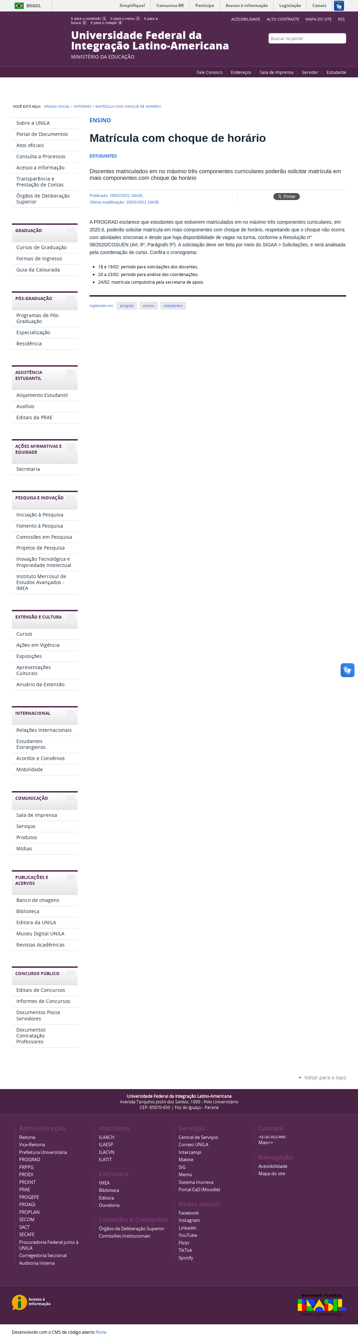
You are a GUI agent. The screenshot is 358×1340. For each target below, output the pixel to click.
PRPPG (26, 1167)
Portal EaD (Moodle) (199, 1190)
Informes (82, 106)
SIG (182, 1167)
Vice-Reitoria (32, 1145)
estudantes (173, 306)
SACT (24, 1227)
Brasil (33, 6)
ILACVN (107, 1152)
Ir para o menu (125, 18)
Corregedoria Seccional (43, 1255)
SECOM (26, 1220)
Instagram (342, 51)
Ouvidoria (109, 1205)
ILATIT (105, 1160)
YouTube (316, 51)
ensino (148, 306)
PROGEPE (29, 1197)
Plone (101, 1332)
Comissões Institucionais (124, 1236)
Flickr (333, 51)
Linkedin (187, 1228)
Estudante (336, 72)
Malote (186, 1160)
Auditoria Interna (37, 1263)
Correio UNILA (193, 1145)
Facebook (325, 51)
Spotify (186, 1258)
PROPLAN (29, 1212)
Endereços (241, 72)
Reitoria (27, 1137)
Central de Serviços (198, 1137)
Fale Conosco (210, 72)
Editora (106, 1198)
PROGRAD (29, 1160)
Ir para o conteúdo (89, 18)
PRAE (24, 1190)
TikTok (185, 1250)
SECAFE (26, 1235)
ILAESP (106, 1145)
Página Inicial (57, 106)
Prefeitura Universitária (43, 1152)
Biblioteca (109, 1190)
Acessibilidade (272, 1166)
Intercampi (190, 1152)
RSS (341, 19)
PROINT (27, 1182)
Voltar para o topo (325, 1077)
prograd (126, 306)
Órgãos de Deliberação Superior (131, 1229)
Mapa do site (318, 19)
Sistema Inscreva (196, 1182)
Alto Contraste (283, 19)
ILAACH (107, 1137)
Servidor (310, 72)
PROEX (26, 1175)
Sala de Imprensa (277, 72)
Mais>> (265, 1143)
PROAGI (27, 1205)
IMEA (104, 1183)
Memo (185, 1175)
